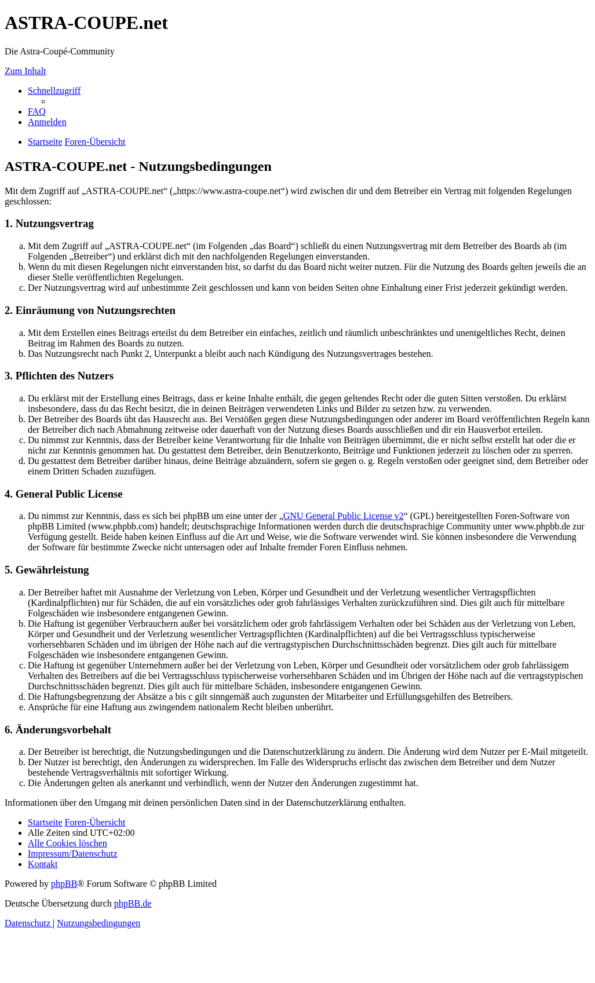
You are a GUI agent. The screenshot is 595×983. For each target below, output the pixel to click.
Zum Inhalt (25, 71)
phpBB (64, 884)
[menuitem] (37, 111)
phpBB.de (132, 903)
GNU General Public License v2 (343, 516)
